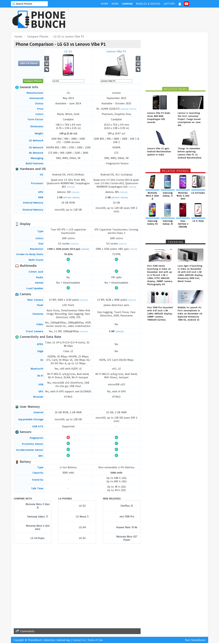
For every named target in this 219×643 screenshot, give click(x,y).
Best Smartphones (195, 640)
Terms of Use (95, 640)
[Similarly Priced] (128, 109)
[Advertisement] (145, 19)
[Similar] (71, 187)
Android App (63, 640)
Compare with (23, 498)
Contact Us (79, 640)
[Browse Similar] (71, 197)
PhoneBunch (35, 640)
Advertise (49, 640)
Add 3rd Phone (29, 63)
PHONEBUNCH (48, 19)
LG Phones (65, 498)
